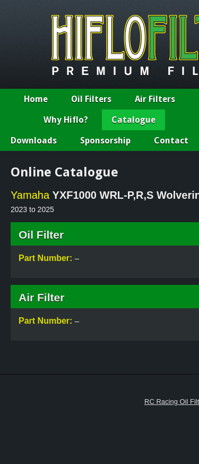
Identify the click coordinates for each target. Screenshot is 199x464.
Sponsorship (105, 141)
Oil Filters (91, 99)
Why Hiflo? (66, 120)
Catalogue (133, 120)
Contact (171, 141)
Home (36, 99)
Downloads (34, 141)
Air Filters (155, 99)
